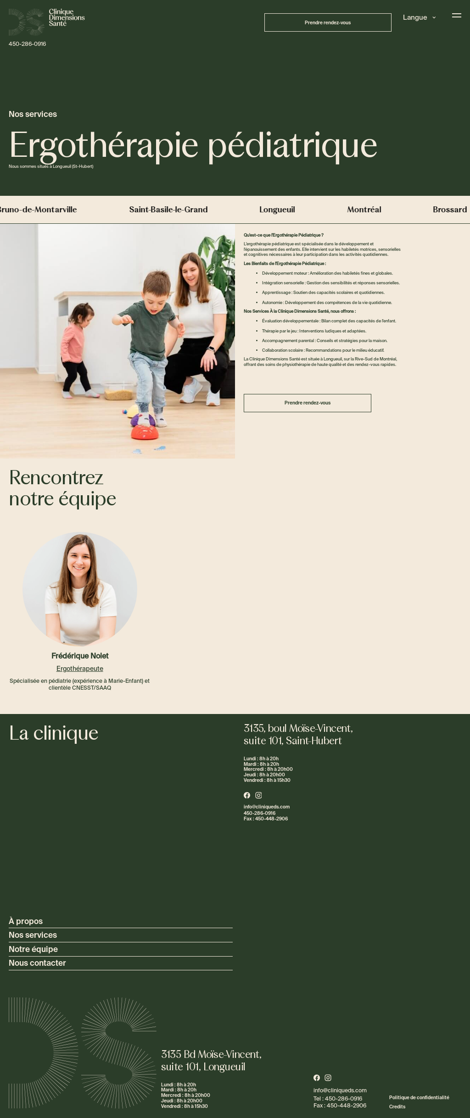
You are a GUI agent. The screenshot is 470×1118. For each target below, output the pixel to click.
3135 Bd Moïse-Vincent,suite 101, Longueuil (211, 1060)
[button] (420, 18)
